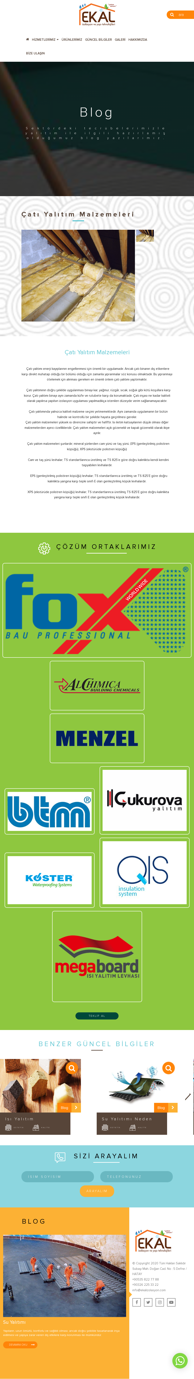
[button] (45, 39)
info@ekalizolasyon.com (149, 1290)
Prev (5, 1097)
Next (188, 1097)
